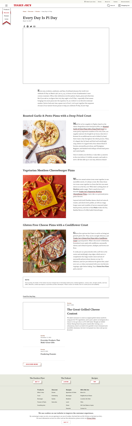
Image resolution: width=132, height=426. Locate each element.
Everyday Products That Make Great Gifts (50, 341)
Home (24, 11)
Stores (99, 1)
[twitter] (31, 26)
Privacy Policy (91, 418)
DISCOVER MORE (32, 378)
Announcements (125, 1)
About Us (107, 1)
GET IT (37, 396)
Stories (37, 11)
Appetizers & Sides (71, 407)
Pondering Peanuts (48, 354)
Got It (66, 422)
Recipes (6, 16)
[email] (34, 26)
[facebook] (24, 26)
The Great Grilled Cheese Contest (83, 311)
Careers (115, 1)
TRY (95, 396)
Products (6, 9)
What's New (40, 407)
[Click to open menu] (6, 5)
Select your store (90, 1)
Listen (6, 19)
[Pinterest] (27, 26)
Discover (6, 12)
